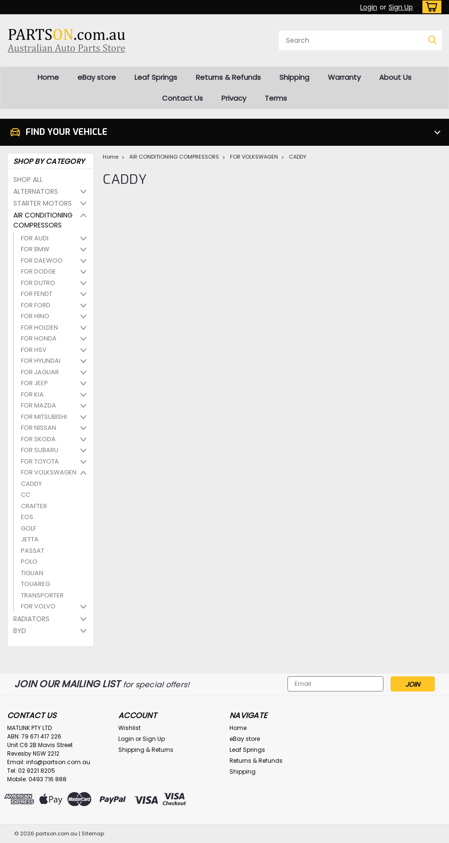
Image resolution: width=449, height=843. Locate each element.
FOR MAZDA (38, 405)
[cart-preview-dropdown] (430, 6)
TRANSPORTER (42, 595)
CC (25, 494)
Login (368, 7)
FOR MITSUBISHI (44, 416)
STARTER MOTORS (42, 203)
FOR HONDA (39, 338)
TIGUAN (32, 573)
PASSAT (32, 550)
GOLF (28, 528)
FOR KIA (32, 394)
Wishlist (129, 728)
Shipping (294, 77)
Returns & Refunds (228, 77)
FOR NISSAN (38, 427)
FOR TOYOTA (40, 461)
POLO (29, 561)
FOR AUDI (34, 238)
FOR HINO (35, 316)
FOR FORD (35, 305)
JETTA (29, 539)
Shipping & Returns (145, 750)
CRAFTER (34, 506)
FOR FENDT (36, 293)
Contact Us (182, 98)
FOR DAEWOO (42, 260)
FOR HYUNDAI (40, 360)
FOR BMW (35, 249)
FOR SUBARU (39, 450)
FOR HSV (34, 349)
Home (48, 77)
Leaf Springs (155, 77)
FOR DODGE (38, 271)
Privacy (233, 98)
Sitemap (93, 833)
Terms (276, 98)
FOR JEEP (34, 383)
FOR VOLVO (38, 606)
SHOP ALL (28, 179)
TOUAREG (35, 583)
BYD (19, 630)
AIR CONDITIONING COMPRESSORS (43, 220)
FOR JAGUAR (40, 372)
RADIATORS (31, 619)
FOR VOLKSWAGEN (48, 472)
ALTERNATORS (35, 191)
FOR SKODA (38, 439)
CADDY (31, 483)
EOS (27, 516)
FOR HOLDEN (39, 327)
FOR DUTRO (38, 282)
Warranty (344, 77)
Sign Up (401, 7)
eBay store (96, 77)
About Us (395, 77)
